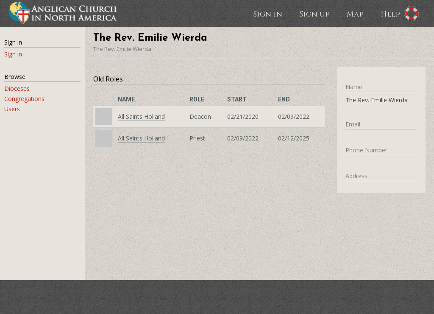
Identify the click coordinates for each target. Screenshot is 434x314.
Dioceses (17, 88)
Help (390, 13)
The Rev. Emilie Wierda (122, 49)
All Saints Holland (141, 116)
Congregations (24, 99)
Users (12, 109)
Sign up (314, 13)
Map (355, 13)
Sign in (267, 13)
